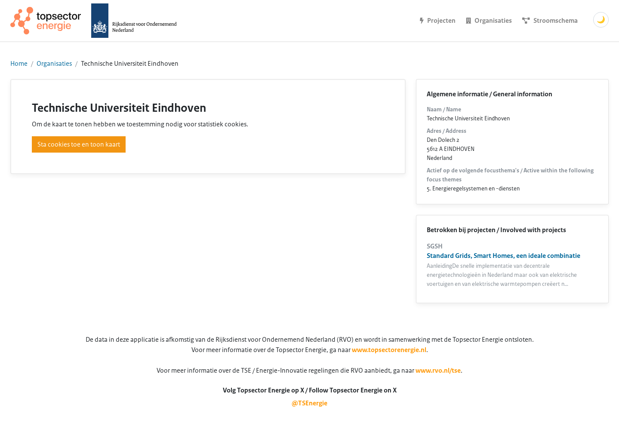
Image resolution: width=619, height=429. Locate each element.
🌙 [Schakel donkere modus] (601, 19)
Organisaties (54, 63)
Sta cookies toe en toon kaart (78, 144)
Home (19, 63)
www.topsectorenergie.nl (389, 349)
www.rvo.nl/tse (438, 370)
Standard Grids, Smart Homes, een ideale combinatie (503, 255)
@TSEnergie (309, 403)
